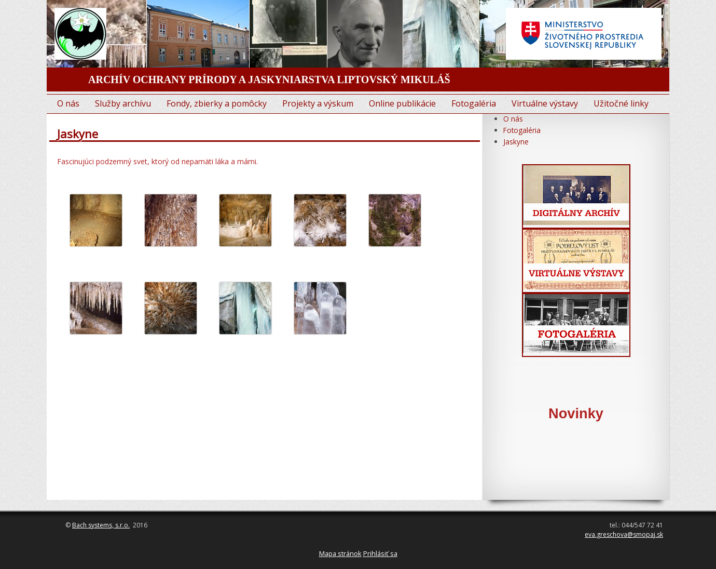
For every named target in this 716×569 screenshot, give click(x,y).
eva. (591, 534)
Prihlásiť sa (380, 553)
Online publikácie (402, 103)
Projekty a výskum (317, 103)
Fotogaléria (473, 103)
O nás (68, 103)
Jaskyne (516, 142)
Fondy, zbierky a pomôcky (217, 103)
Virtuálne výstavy (545, 103)
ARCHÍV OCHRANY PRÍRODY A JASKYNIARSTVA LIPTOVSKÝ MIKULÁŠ (269, 79)
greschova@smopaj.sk (630, 534)
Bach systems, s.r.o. (101, 525)
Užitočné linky (621, 103)
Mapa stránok (340, 553)
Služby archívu (123, 103)
